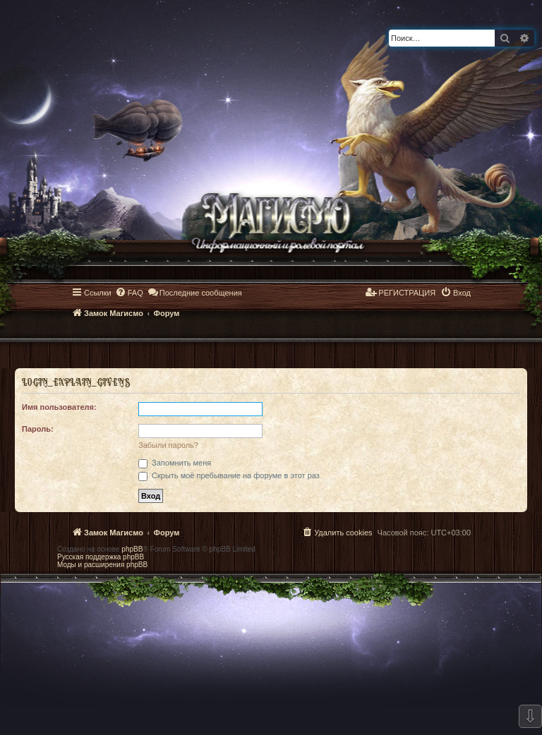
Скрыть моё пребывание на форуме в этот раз (229, 475)
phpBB (132, 549)
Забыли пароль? (168, 445)
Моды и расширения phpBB (102, 565)
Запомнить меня (174, 462)
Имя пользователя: (59, 407)
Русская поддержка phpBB (100, 557)
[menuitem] (129, 292)
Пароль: (38, 429)
